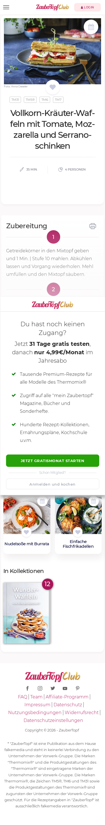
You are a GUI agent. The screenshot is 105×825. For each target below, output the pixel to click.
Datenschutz (67, 704)
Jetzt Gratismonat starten (53, 460)
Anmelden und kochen (52, 484)
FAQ (22, 697)
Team (36, 697)
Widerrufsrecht (82, 712)
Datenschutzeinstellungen (53, 720)
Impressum (37, 704)
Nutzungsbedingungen (35, 712)
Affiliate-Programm (67, 697)
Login (87, 7)
